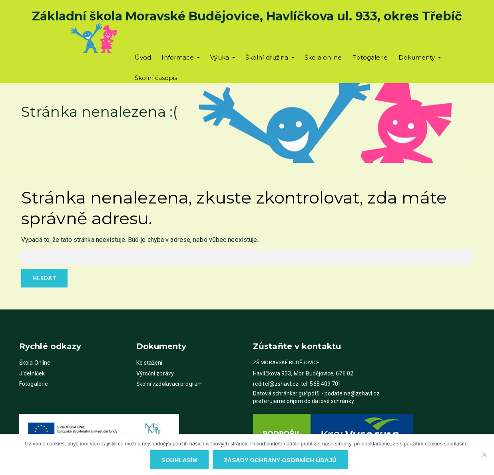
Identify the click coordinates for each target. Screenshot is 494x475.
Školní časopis (156, 78)
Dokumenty (416, 57)
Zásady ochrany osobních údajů (280, 460)
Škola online (323, 57)
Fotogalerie (370, 57)
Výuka (219, 57)
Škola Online (34, 362)
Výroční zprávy (155, 373)
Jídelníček (32, 373)
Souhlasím (179, 460)
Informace (177, 57)
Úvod (143, 57)
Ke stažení (149, 362)
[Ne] (484, 455)
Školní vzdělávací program (169, 384)
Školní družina (266, 57)
